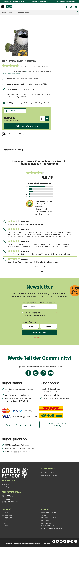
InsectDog (5, 487)
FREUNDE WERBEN (47, 525)
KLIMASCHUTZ (7, 518)
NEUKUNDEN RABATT (48, 513)
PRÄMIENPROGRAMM (48, 518)
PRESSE (4, 523)
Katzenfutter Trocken (49, 475)
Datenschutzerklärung (34, 315)
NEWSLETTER (46, 523)
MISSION (5, 513)
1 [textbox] (41, 118)
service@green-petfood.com (10, 501)
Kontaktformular (6, 503)
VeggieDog (5, 484)
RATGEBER (5, 525)
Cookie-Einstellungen (44, 543)
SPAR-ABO (45, 515)
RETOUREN (45, 520)
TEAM (4, 520)
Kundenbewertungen (40, 66)
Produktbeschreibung (13, 150)
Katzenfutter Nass (48, 472)
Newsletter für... (29, 322)
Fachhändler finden (66, 7)
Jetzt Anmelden (39, 333)
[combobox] (39, 12)
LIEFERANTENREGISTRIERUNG (51, 528)
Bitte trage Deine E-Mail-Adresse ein (38, 303)
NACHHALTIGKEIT (7, 515)
